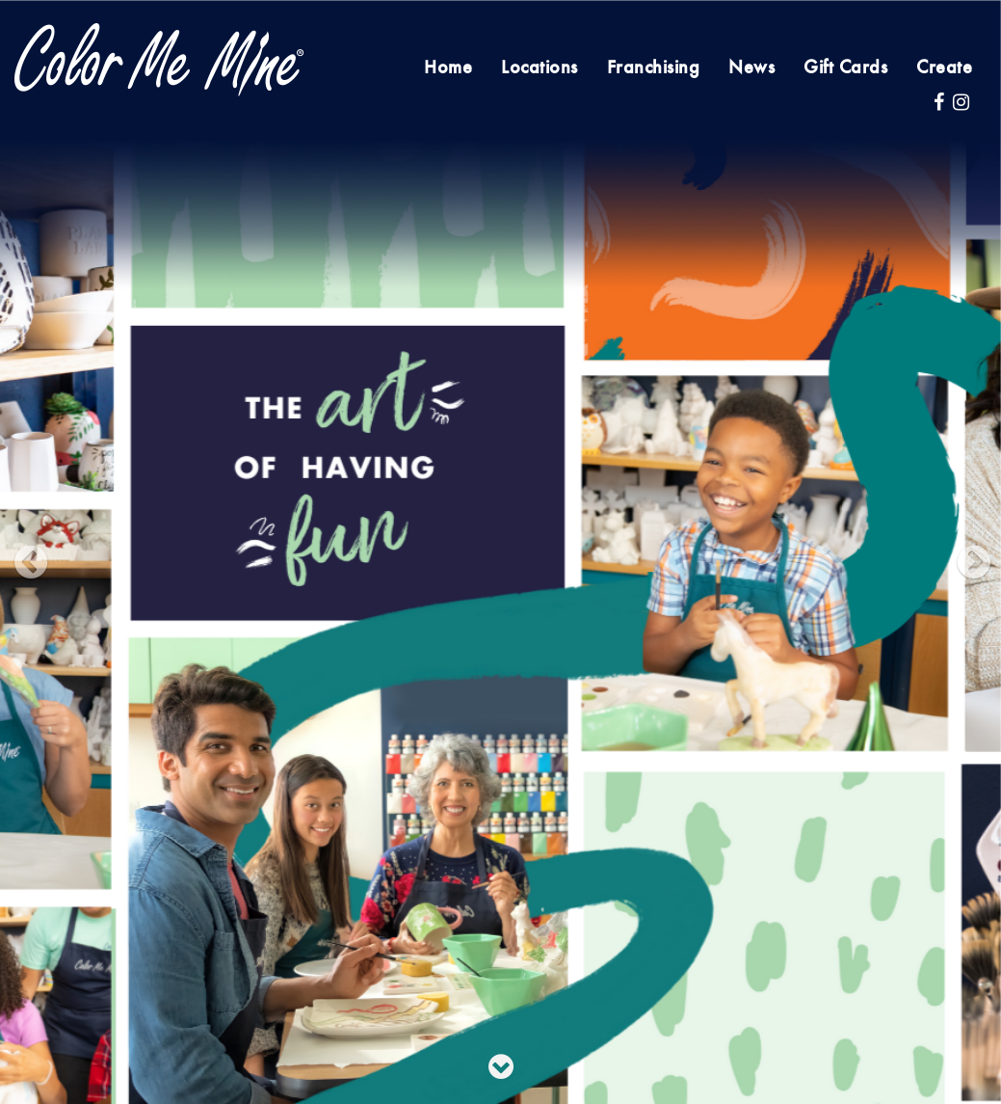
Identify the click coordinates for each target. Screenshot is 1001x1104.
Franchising (653, 67)
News (751, 67)
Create (944, 67)
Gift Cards (845, 67)
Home (448, 67)
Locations (539, 67)
